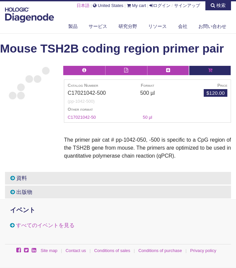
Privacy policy (203, 250)
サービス (98, 26)
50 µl (147, 117)
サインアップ (187, 5)
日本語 (83, 5)
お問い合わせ (212, 26)
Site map (49, 250)
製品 (73, 26)
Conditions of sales (112, 250)
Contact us (76, 250)
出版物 (21, 192)
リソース (157, 26)
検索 (218, 5)
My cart (136, 5)
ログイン (159, 5)
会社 (182, 26)
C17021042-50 (82, 117)
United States (108, 5)
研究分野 (127, 26)
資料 (18, 178)
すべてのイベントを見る (45, 225)
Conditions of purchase (160, 250)
